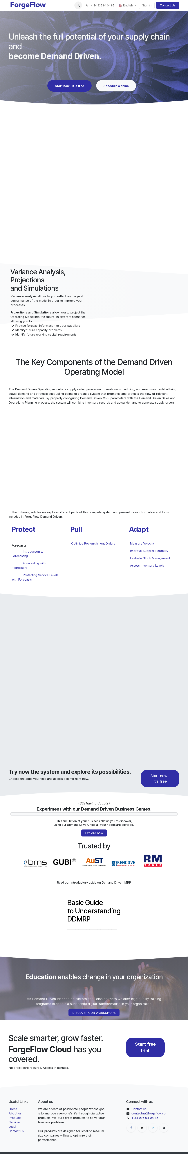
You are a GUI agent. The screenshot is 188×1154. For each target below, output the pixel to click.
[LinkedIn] (153, 1127)
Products (15, 1118)
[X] (142, 1127)
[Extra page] (163, 1127)
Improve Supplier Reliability (149, 551)
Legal (12, 1126)
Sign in (146, 5)
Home (13, 1109)
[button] (78, 5)
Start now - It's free (160, 778)
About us (15, 1113)
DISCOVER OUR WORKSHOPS (94, 1013)
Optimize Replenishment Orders (93, 543)
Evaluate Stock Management (150, 558)
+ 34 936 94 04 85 (144, 1118)
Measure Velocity (142, 543)
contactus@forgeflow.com (149, 1113)
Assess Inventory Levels (147, 565)
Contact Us (168, 5)
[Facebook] (131, 1127)
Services (15, 1122)
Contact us (16, 1131)
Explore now (94, 833)
